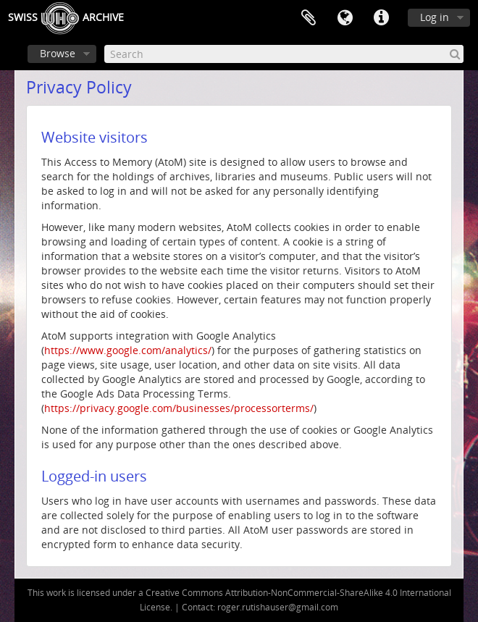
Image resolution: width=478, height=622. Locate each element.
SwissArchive (66, 18)
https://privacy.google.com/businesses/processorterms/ (179, 408)
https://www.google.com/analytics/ (127, 350)
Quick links (381, 18)
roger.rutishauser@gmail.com (277, 607)
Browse (57, 53)
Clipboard (308, 18)
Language (345, 18)
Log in (434, 17)
